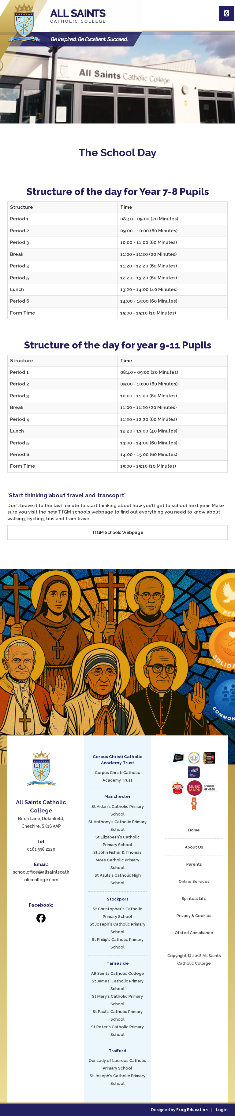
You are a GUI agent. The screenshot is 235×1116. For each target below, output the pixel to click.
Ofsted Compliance (194, 932)
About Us (194, 847)
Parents (194, 864)
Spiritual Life (194, 898)
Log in (222, 1109)
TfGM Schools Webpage (117, 532)
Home (194, 830)
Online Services (194, 881)
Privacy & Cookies (194, 915)
